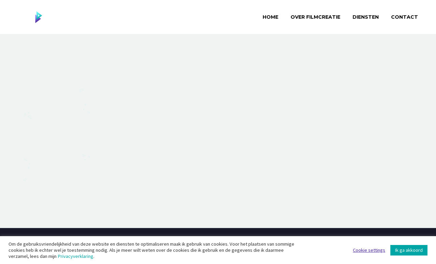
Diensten (366, 17)
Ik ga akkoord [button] (409, 250)
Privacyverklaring (75, 256)
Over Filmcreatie (315, 17)
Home (270, 17)
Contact (404, 17)
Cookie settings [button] (369, 250)
